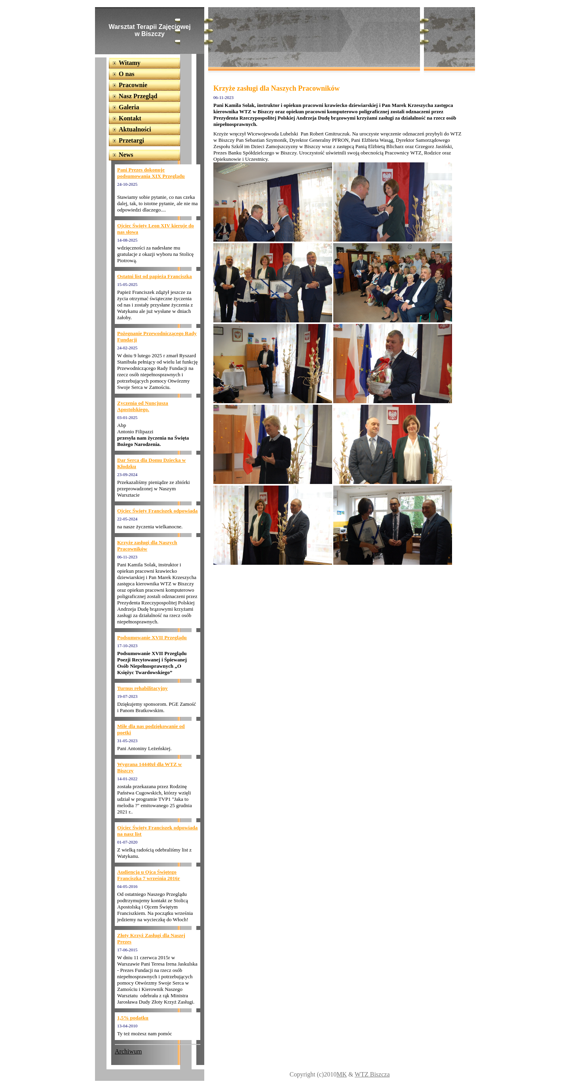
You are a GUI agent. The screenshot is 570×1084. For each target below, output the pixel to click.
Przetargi (131, 140)
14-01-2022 (127, 778)
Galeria (129, 107)
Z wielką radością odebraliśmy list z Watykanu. (154, 853)
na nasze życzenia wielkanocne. (149, 527)
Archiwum (128, 1051)
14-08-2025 (127, 240)
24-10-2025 (127, 184)
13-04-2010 (127, 1025)
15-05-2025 (127, 284)
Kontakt (130, 118)
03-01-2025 (127, 417)
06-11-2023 (127, 556)
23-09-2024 (127, 474)
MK (341, 1074)
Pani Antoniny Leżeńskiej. (144, 748)
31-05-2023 (127, 740)
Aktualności (135, 129)
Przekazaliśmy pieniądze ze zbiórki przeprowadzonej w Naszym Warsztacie (153, 488)
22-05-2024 (127, 518)
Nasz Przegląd (138, 96)
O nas (127, 73)
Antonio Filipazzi (135, 431)
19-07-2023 (127, 696)
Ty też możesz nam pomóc (144, 1033)
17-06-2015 (127, 949)
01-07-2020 (127, 842)
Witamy (130, 62)
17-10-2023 (127, 645)
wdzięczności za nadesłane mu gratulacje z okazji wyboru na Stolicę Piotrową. (155, 254)
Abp (121, 425)
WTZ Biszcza (372, 1074)
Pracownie (133, 85)
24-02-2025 (127, 347)
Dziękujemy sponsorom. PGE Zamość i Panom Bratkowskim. (156, 707)
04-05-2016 (127, 886)
